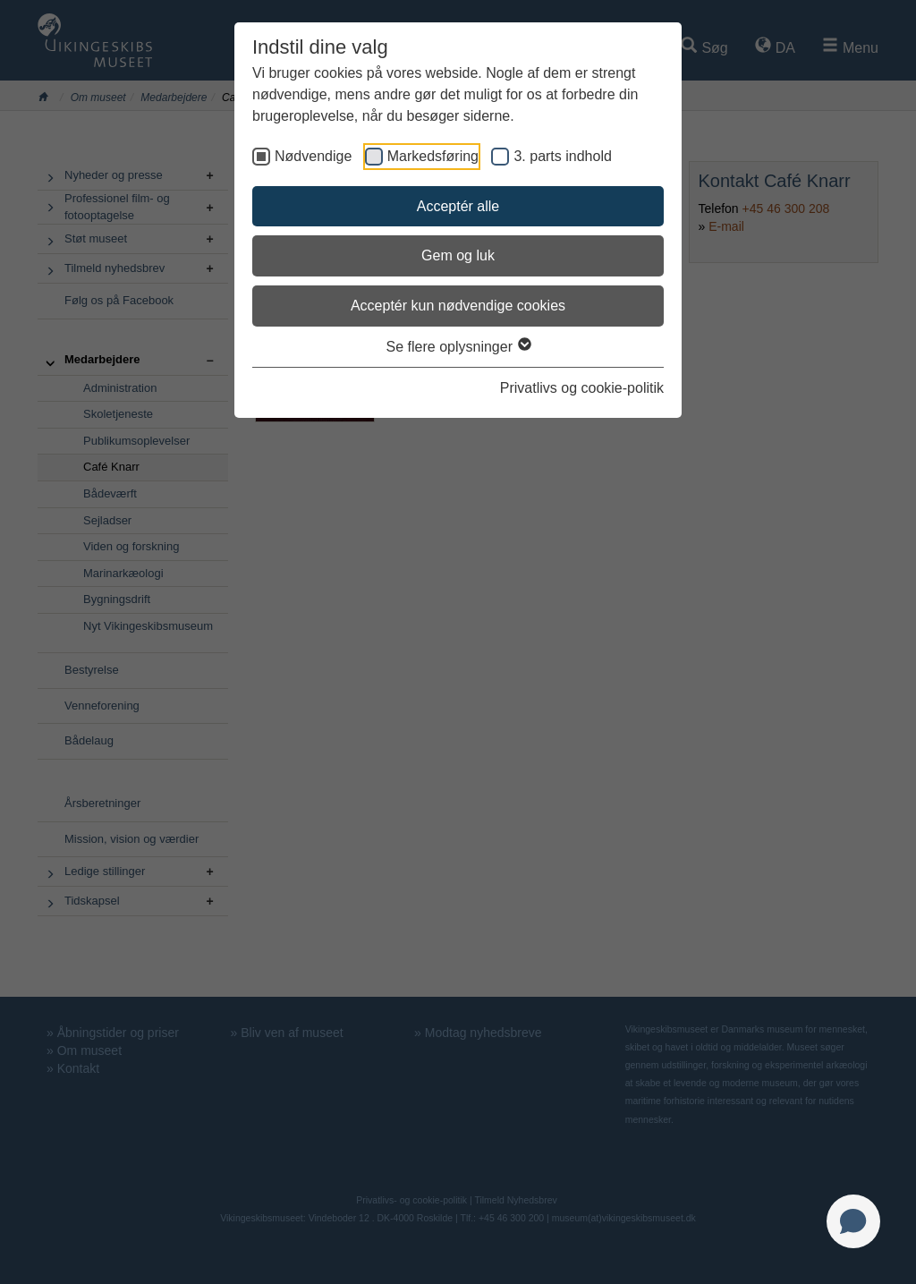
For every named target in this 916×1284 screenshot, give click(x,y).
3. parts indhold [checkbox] (562, 156)
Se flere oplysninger (458, 346)
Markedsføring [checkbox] (433, 156)
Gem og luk (458, 255)
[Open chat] (853, 1221)
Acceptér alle (458, 206)
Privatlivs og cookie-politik (582, 387)
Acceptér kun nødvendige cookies (458, 305)
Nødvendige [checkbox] (313, 156)
